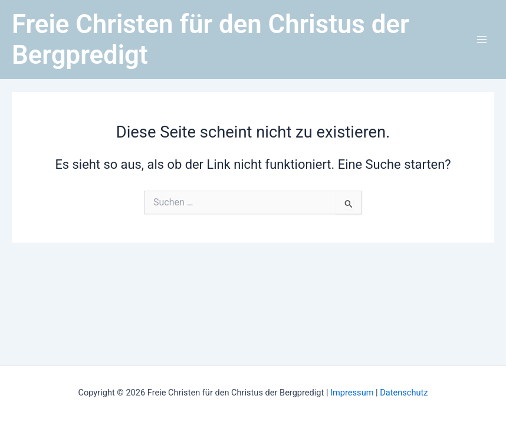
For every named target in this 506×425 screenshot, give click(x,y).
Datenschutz (404, 392)
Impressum (353, 392)
